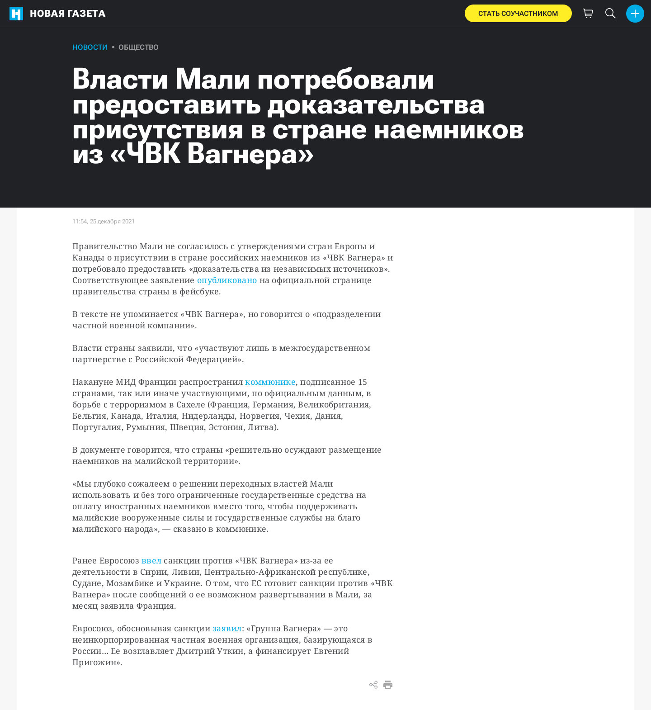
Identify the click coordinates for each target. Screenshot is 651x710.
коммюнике (270, 381)
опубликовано (227, 280)
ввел (151, 560)
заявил (227, 628)
